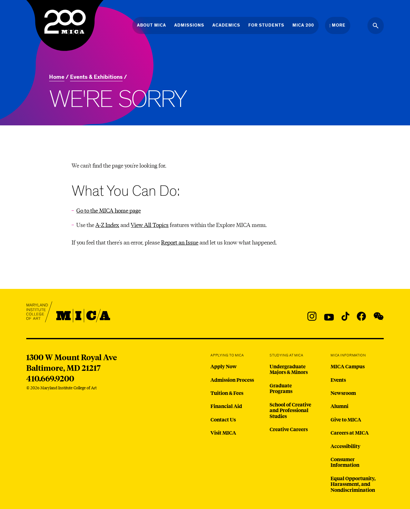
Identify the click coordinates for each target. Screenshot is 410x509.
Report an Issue (179, 242)
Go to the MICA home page (108, 210)
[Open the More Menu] (337, 25)
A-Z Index (107, 225)
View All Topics (150, 225)
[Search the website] (375, 25)
